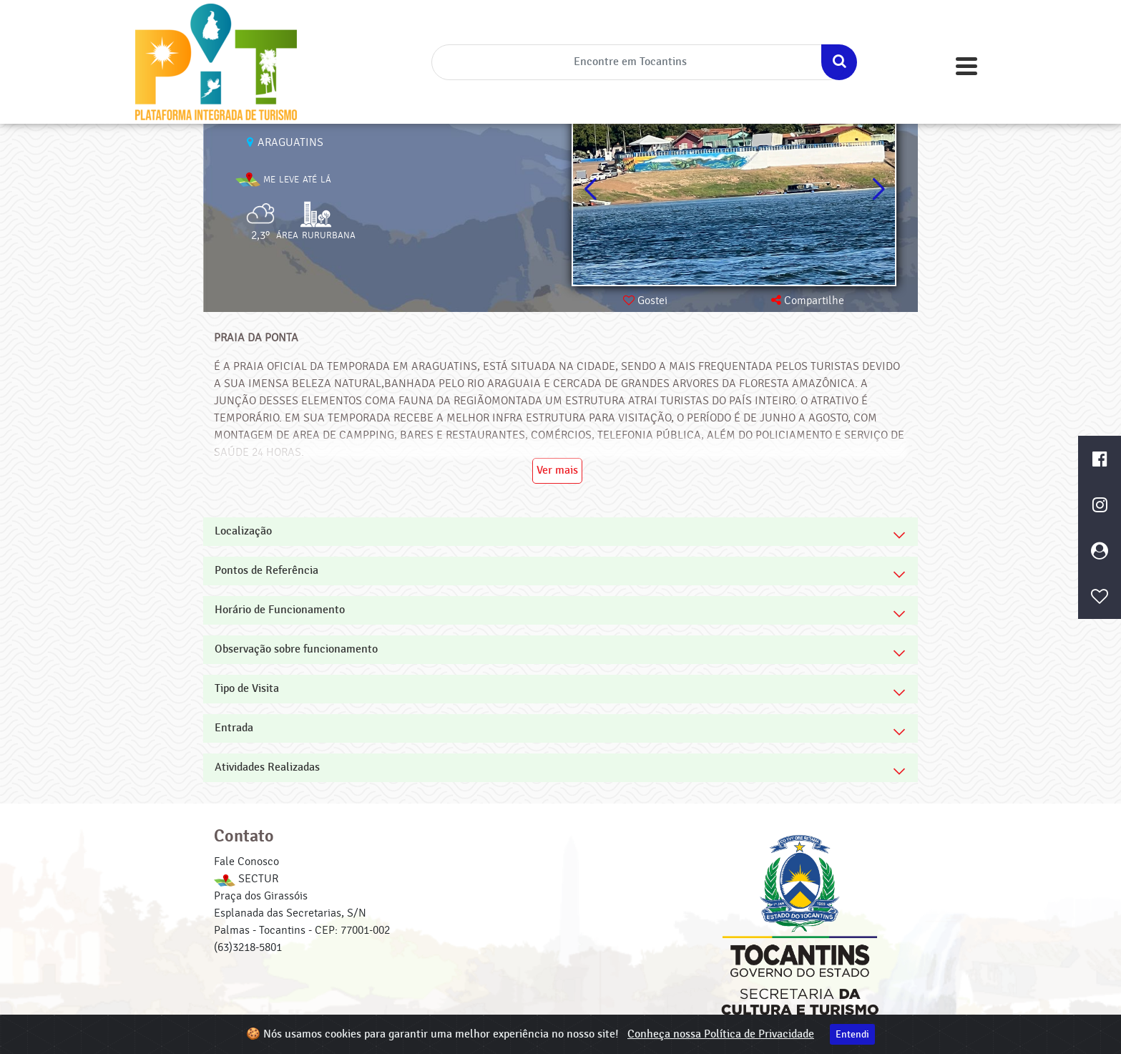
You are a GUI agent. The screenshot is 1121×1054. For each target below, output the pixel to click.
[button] (878, 189)
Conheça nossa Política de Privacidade (720, 1034)
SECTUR (246, 878)
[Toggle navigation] (966, 66)
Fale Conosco (246, 861)
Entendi (852, 1034)
